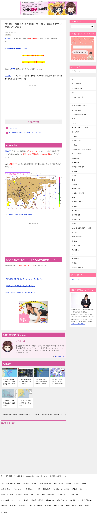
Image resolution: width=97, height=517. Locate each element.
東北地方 (74, 232)
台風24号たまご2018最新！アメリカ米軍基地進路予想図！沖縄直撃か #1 (9, 403)
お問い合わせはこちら (78, 324)
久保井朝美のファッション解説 (81, 149)
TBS (73, 92)
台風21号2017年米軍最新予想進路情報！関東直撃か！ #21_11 (41, 381)
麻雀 (43, 494)
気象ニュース (76, 245)
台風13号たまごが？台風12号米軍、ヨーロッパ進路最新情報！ (57, 381)
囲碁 (73, 180)
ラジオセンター (76, 140)
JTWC (13, 69)
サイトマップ (76, 71)
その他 (74, 123)
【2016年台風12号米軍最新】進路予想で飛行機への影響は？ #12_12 (18, 415)
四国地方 (74, 175)
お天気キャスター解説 (35, 505)
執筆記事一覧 (59, 356)
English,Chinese (70, 505)
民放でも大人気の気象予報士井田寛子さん (20, 286)
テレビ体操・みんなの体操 (80, 127)
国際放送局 (75, 184)
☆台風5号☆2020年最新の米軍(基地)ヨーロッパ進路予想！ (25, 381)
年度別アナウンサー (78, 202)
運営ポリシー (75, 279)
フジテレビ (75, 136)
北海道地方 (75, 158)
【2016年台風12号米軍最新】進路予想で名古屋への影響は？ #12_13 (50, 415)
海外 (73, 254)
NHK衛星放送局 (77, 88)
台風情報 (8, 34)
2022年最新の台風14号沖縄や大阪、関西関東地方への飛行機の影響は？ (9, 382)
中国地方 (74, 145)
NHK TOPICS (76, 84)
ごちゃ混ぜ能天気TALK (79, 114)
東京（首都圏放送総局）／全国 (81, 228)
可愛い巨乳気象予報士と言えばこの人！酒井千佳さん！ (25, 279)
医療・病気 (75, 162)
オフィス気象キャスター (79, 105)
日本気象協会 (76, 215)
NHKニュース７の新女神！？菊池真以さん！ (21, 292)
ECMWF (8, 38)
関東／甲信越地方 (77, 267)
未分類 (74, 223)
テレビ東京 (75, 132)
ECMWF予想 (13, 128)
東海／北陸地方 (76, 237)
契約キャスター (76, 188)
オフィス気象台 (76, 110)
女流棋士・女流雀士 (78, 193)
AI (72, 79)
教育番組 (74, 206)
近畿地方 (74, 263)
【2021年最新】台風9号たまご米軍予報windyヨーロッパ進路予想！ (25, 403)
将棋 (73, 197)
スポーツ (74, 119)
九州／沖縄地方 (76, 153)
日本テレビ (75, 210)
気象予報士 (75, 250)
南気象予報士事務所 (78, 167)
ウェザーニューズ (77, 97)
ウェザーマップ (76, 101)
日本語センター (76, 219)
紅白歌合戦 (75, 258)
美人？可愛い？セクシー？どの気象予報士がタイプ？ (25, 133)
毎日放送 (74, 241)
